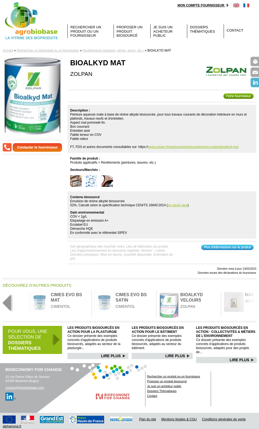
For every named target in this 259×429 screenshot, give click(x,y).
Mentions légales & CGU (179, 419)
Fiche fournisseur (238, 96)
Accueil (8, 50)
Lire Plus (113, 356)
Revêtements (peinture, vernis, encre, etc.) (113, 50)
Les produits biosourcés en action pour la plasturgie (93, 330)
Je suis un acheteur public (163, 31)
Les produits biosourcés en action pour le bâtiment (158, 330)
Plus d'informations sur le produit (227, 247)
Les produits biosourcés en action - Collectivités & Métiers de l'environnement (225, 332)
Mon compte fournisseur (203, 5)
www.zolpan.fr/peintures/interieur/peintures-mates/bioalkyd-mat (193, 147)
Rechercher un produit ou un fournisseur (85, 31)
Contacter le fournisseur (37, 147)
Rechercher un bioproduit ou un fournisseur (48, 50)
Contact (235, 30)
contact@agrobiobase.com (24, 388)
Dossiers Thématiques (202, 29)
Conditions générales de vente (224, 419)
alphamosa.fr (12, 426)
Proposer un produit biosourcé (129, 31)
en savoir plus (178, 205)
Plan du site (147, 419)
